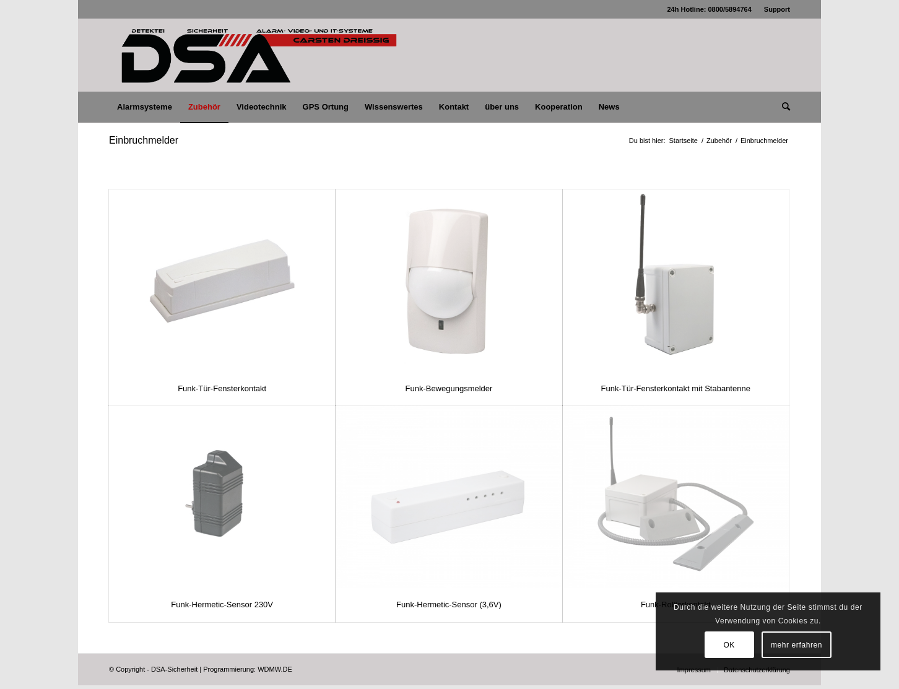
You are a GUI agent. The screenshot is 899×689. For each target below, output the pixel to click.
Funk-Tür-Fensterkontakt (222, 388)
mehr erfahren (796, 645)
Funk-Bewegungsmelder (448, 388)
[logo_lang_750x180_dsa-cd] (258, 55)
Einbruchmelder (143, 140)
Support (777, 9)
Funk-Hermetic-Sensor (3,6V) (449, 604)
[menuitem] (774, 9)
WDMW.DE (275, 669)
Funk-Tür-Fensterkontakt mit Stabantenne (675, 388)
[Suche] (782, 107)
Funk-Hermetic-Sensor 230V (222, 604)
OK (729, 645)
